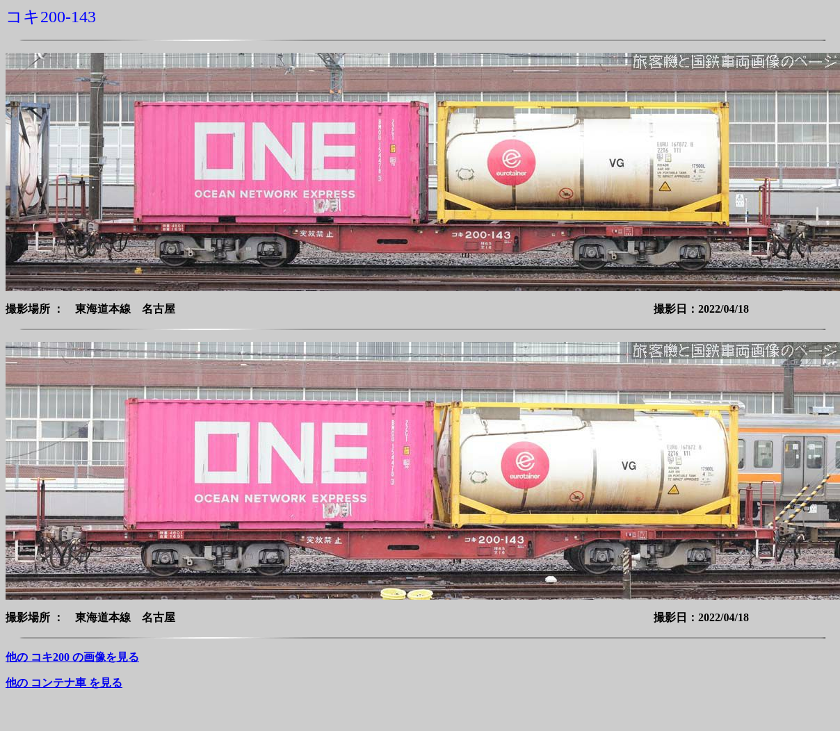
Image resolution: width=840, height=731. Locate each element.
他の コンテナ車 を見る (64, 683)
